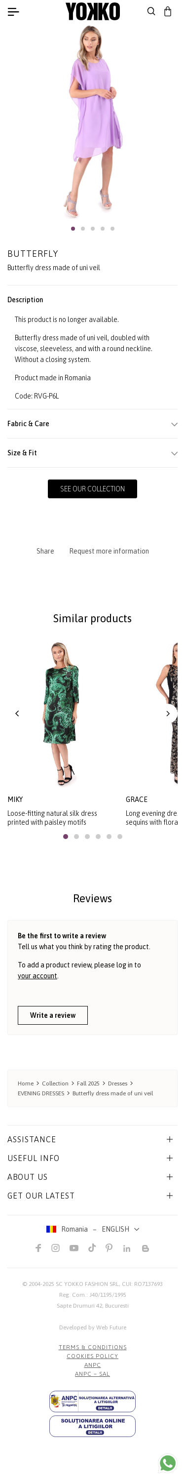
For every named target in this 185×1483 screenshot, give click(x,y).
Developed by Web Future (92, 1327)
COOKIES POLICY (92, 1356)
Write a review (52, 1015)
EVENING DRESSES (41, 1093)
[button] (73, 229)
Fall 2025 (88, 1083)
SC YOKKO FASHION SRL (87, 1284)
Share (45, 551)
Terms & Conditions (93, 1347)
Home (26, 1083)
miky (15, 799)
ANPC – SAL (92, 1373)
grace (137, 799)
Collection (55, 1083)
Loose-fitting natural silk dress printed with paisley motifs (52, 817)
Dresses (117, 1083)
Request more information (109, 551)
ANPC (92, 1365)
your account (37, 976)
